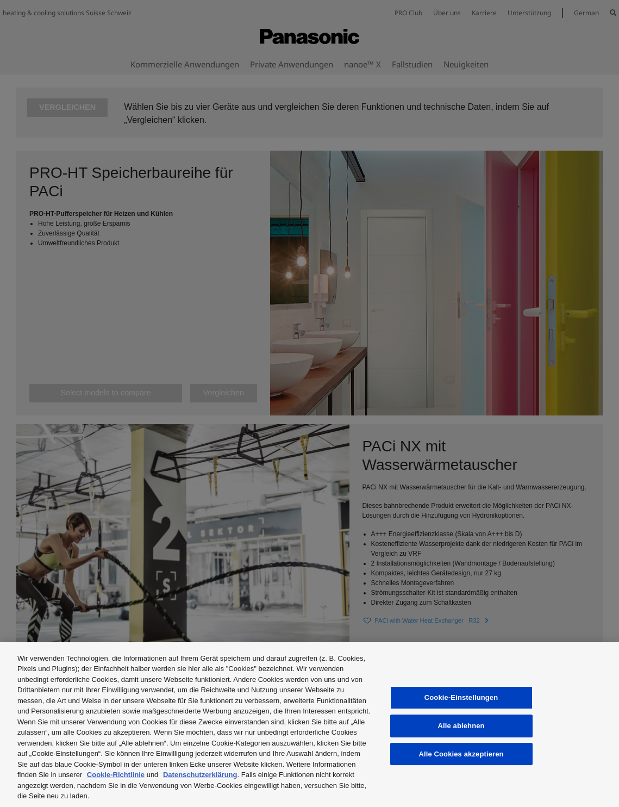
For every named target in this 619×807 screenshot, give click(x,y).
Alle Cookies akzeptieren (460, 754)
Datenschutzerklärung (200, 775)
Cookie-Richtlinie (116, 775)
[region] (309, 724)
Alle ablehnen (460, 726)
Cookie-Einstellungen (461, 697)
